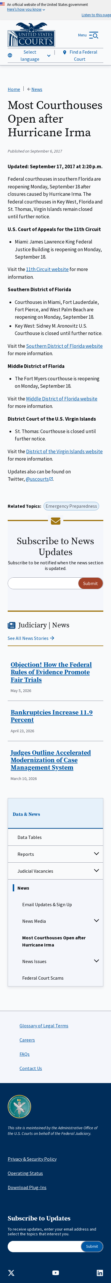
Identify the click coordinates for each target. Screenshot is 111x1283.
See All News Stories (28, 637)
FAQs (25, 1054)
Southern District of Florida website (64, 345)
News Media (34, 921)
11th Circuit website (47, 269)
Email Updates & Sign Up (47, 904)
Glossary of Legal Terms (44, 1026)
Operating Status (25, 1173)
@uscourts (39, 479)
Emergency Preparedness (71, 506)
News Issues (34, 961)
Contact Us (31, 1068)
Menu (82, 35)
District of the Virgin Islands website (64, 451)
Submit (92, 1246)
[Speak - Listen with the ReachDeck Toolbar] (96, 14)
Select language (29, 55)
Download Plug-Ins (27, 1187)
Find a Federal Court (79, 55)
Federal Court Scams (43, 978)
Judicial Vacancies (35, 871)
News (23, 888)
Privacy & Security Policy (32, 1159)
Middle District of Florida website (61, 398)
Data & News (26, 814)
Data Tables (29, 837)
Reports (25, 854)
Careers (27, 1040)
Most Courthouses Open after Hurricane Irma (54, 941)
